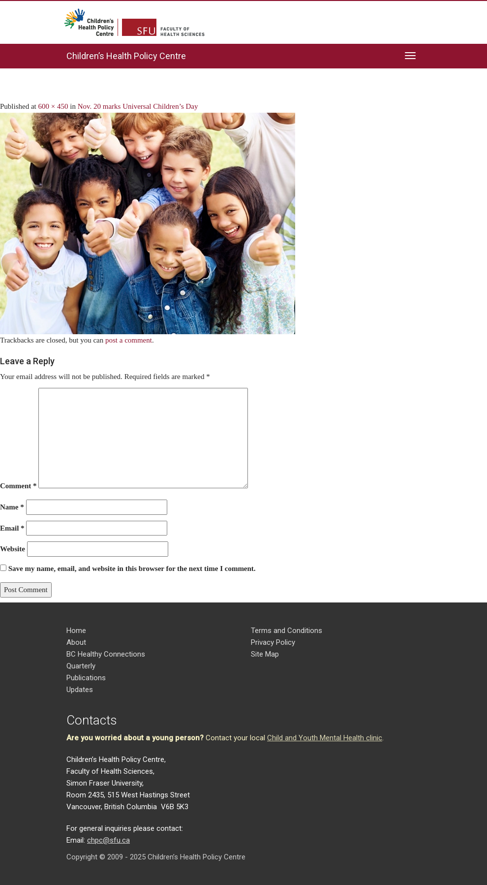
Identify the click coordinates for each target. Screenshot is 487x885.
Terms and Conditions (286, 630)
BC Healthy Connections (105, 654)
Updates (79, 689)
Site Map (265, 654)
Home (76, 630)
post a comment (128, 340)
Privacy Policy (273, 642)
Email (12, 528)
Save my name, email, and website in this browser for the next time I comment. (132, 568)
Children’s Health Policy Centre (126, 56)
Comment (18, 486)
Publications (86, 677)
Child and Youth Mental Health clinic (324, 737)
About (76, 642)
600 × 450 (53, 106)
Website (12, 549)
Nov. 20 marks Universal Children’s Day (138, 106)
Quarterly (80, 666)
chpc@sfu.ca (108, 840)
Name (12, 507)
